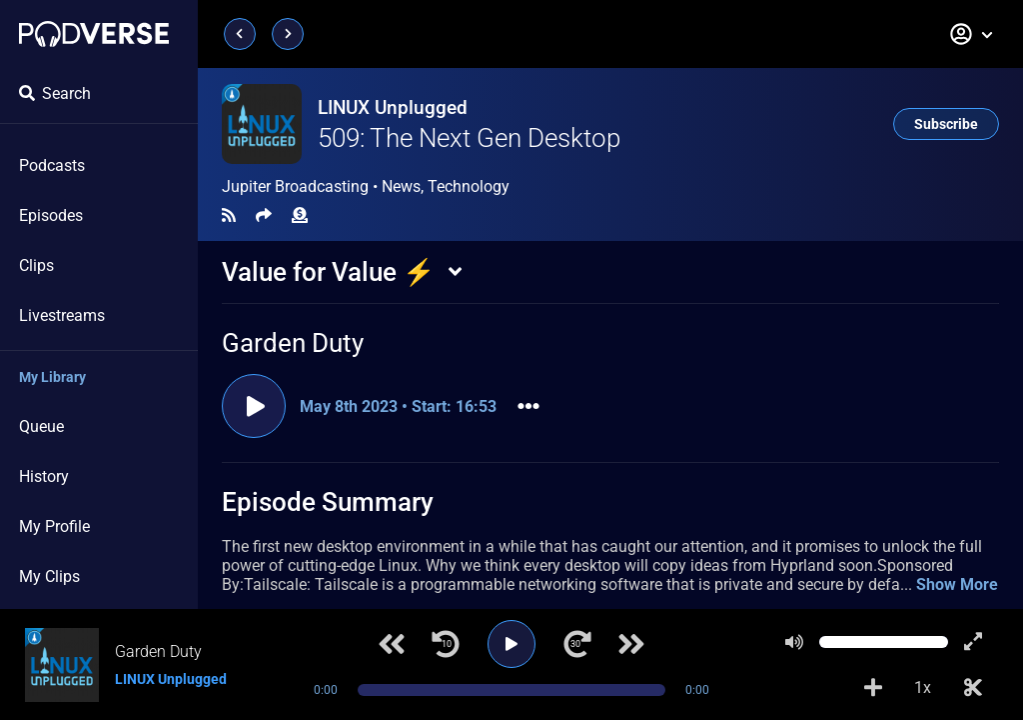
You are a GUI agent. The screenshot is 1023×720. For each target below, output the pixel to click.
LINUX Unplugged (393, 107)
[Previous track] (392, 644)
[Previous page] (240, 34)
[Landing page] (94, 34)
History (44, 476)
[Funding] (300, 215)
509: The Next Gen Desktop (469, 138)
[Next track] (631, 644)
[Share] (264, 215)
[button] (972, 34)
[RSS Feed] (229, 215)
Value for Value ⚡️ (328, 272)
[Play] (511, 644)
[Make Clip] (973, 688)
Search (55, 93)
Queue (41, 426)
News (401, 186)
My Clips (49, 576)
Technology (469, 186)
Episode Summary (328, 502)
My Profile (54, 526)
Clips (36, 265)
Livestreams (62, 315)
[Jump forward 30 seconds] (577, 644)
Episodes (51, 215)
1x (922, 687)
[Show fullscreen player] (973, 642)
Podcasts (52, 165)
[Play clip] (254, 406)
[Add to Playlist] (873, 688)
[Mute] (794, 642)
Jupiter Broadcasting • (366, 187)
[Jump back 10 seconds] (446, 644)
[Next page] (288, 34)
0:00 (326, 690)
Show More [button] (957, 584)
